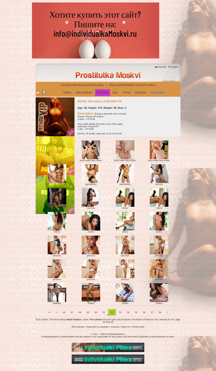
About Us (125, 327)
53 (120, 312)
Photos (102, 92)
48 (80, 312)
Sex (115, 92)
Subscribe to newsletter (97, 327)
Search (140, 92)
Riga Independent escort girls (132, 85)
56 (144, 312)
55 (136, 312)
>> (108, 315)
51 (104, 312)
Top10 (126, 92)
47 (72, 312)
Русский (162, 67)
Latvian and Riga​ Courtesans (82, 85)
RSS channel (78, 327)
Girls (67, 92)
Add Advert (84, 92)
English (174, 67)
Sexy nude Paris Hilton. (91, 160)
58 (160, 312)
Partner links (138, 327)
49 (88, 312)
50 (96, 312)
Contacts (115, 327)
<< (49, 312)
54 (128, 312)
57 (152, 312)
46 (64, 312)
